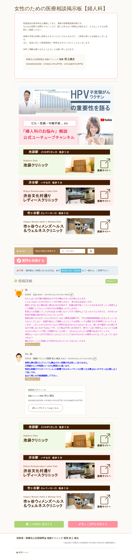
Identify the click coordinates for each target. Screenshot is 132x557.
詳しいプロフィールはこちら (45, 408)
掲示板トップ (24, 251)
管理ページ (22, 552)
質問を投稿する (30, 261)
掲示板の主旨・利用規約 (71, 271)
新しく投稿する (93, 524)
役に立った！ (32, 344)
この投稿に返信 (39, 524)
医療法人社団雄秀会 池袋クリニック (42, 59)
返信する (111, 281)
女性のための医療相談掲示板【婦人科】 (61, 8)
